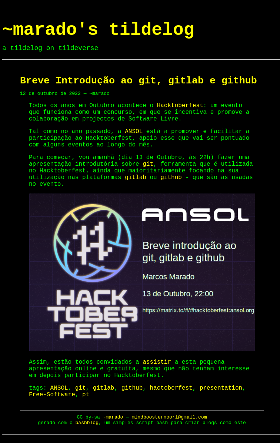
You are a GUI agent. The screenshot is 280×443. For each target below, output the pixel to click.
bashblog (87, 423)
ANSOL (134, 131)
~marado (113, 417)
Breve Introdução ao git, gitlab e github (138, 80)
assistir (157, 362)
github (171, 177)
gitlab (135, 177)
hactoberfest (171, 388)
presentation (221, 388)
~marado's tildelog (98, 30)
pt (85, 394)
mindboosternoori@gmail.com (169, 417)
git (148, 164)
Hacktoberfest (180, 105)
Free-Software (52, 394)
